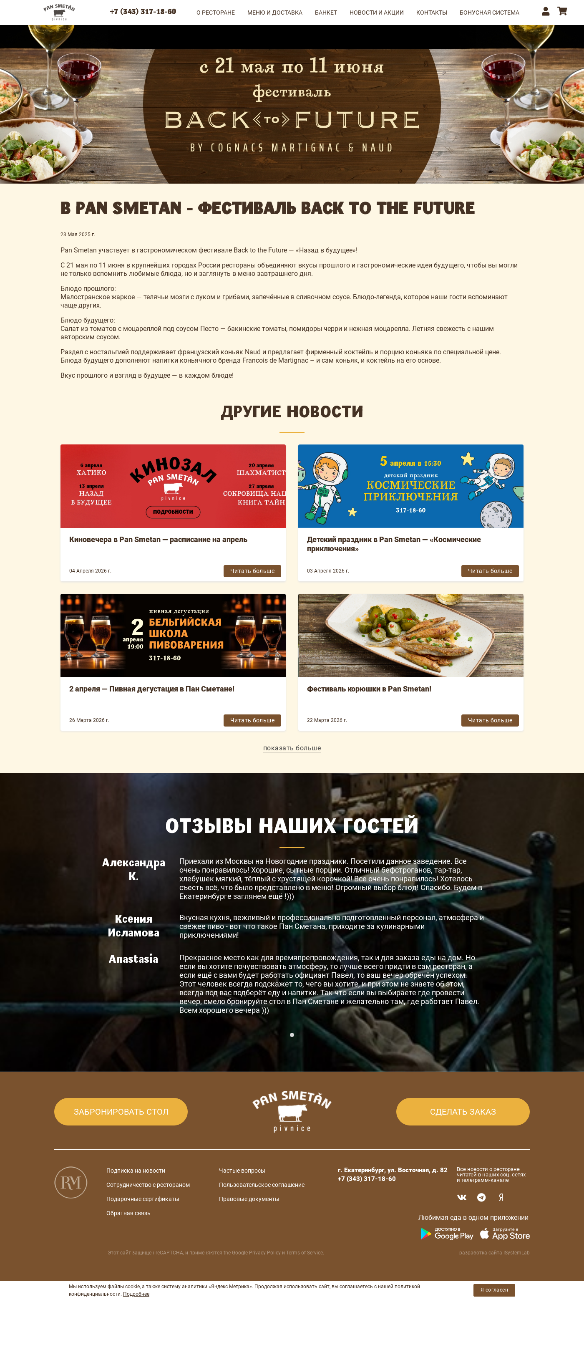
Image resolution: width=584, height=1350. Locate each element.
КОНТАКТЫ (431, 12)
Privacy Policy (265, 1281)
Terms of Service (304, 1281)
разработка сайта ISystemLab (494, 1281)
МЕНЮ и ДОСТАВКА (274, 12)
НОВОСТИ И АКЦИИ (377, 12)
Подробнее (136, 1322)
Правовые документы (249, 1227)
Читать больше (252, 571)
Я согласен (494, 1319)
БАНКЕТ (326, 12)
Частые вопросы (242, 1199)
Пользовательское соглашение (262, 1213)
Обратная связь (128, 1242)
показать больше (292, 748)
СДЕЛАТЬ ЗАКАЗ (463, 1141)
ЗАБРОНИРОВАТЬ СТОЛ (121, 1141)
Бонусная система (489, 12)
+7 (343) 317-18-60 (143, 12)
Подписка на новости (135, 1199)
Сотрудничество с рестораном (148, 1213)
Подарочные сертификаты (142, 1227)
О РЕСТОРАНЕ (215, 12)
